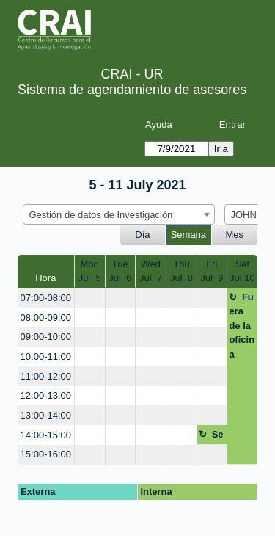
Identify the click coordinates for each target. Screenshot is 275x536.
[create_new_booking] (90, 298)
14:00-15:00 (46, 435)
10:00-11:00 (46, 356)
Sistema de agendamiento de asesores (132, 89)
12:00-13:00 (46, 395)
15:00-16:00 (46, 454)
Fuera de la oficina (241, 325)
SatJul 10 (242, 271)
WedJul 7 (150, 271)
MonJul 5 (89, 271)
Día (142, 234)
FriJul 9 (211, 271)
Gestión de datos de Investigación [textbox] (101, 214)
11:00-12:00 (46, 376)
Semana (188, 234)
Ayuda (158, 124)
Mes (235, 234)
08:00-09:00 (46, 317)
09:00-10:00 (46, 336)
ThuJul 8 (181, 271)
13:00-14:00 (46, 415)
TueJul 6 (120, 271)
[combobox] (119, 214)
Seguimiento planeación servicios (211, 437)
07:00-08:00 (46, 297)
